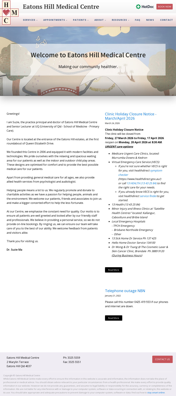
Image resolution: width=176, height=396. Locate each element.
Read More (113, 269)
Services (29, 19)
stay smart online (156, 392)
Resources (119, 19)
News (150, 19)
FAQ (137, 19)
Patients (79, 19)
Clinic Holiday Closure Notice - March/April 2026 (130, 116)
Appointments (54, 19)
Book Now (164, 6)
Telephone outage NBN (125, 290)
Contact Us (162, 359)
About (99, 19)
